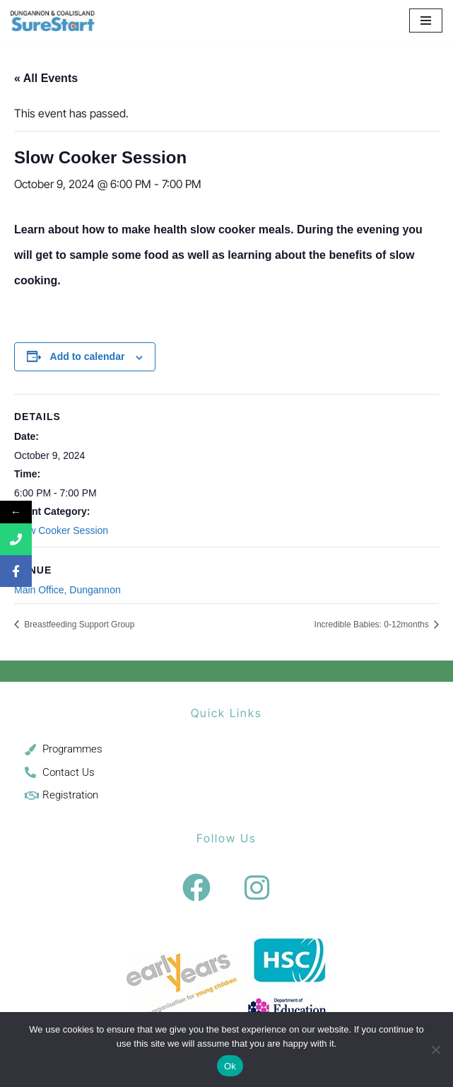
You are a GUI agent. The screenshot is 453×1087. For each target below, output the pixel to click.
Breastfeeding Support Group (78, 624)
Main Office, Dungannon (67, 589)
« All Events (46, 78)
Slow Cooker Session (61, 530)
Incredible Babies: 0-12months (372, 624)
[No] (435, 1049)
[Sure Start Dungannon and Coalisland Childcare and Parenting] (53, 20)
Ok (230, 1066)
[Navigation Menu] (425, 20)
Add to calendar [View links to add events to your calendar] (87, 356)
